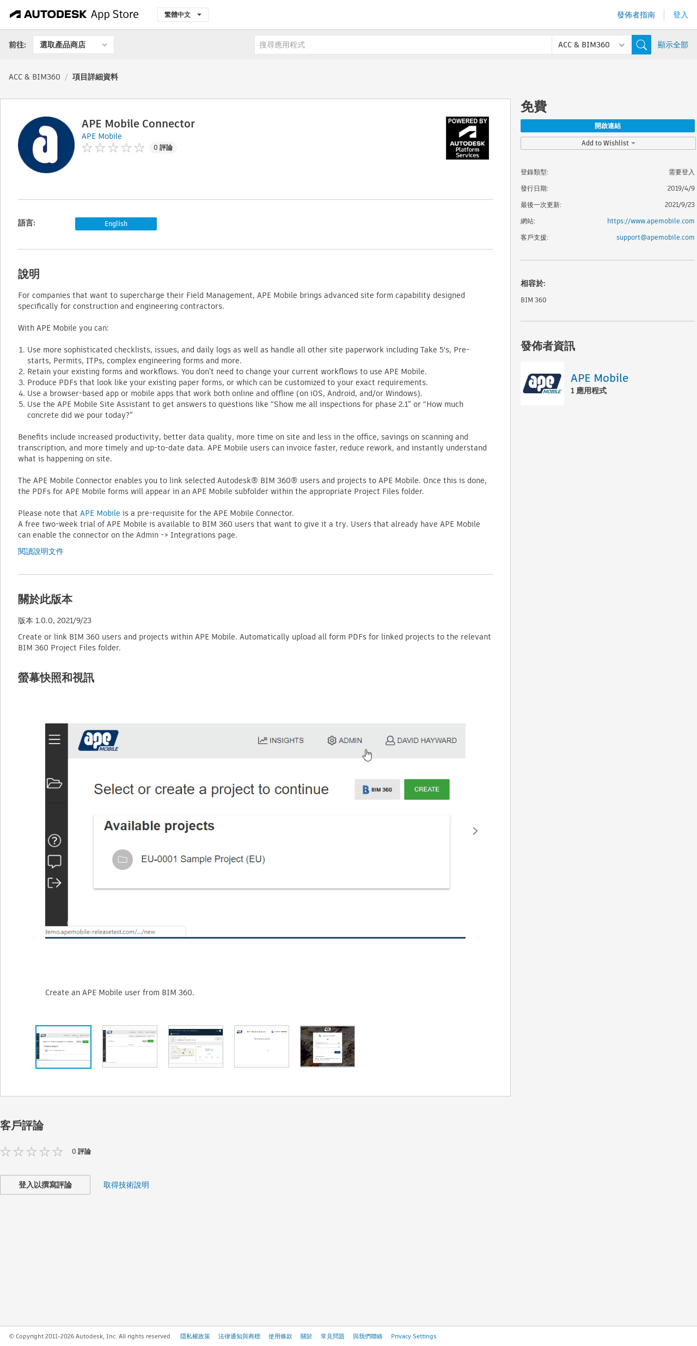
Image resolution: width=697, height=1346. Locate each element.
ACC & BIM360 (34, 76)
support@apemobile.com (655, 237)
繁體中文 (182, 14)
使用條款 (280, 1336)
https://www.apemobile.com (651, 221)
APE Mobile (100, 513)
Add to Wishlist (608, 143)
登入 (680, 14)
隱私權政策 (195, 1336)
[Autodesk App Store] (74, 15)
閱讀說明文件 (41, 551)
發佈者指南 (636, 14)
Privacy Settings (414, 1336)
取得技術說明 (126, 1184)
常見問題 (333, 1336)
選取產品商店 (62, 44)
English (116, 223)
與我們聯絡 (368, 1336)
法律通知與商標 (239, 1336)
